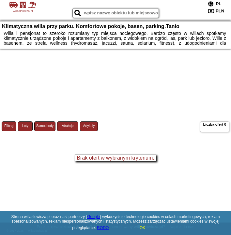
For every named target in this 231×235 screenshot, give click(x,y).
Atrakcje (67, 126)
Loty (25, 126)
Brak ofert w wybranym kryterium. (115, 158)
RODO (103, 228)
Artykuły (89, 126)
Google (93, 216)
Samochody (45, 126)
